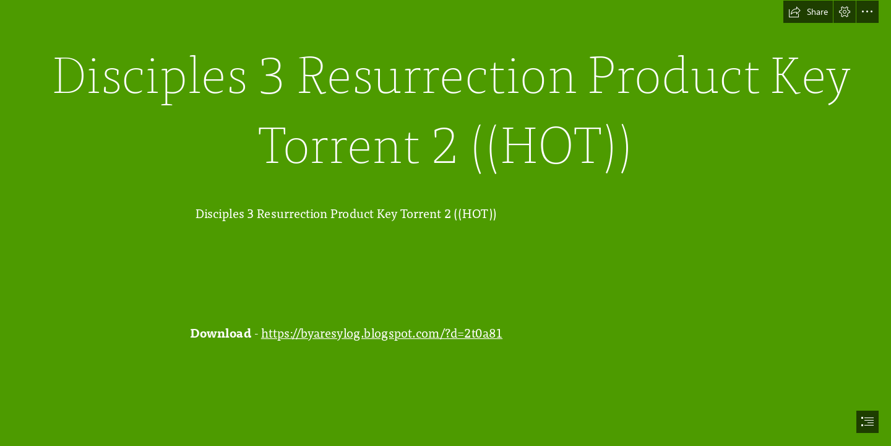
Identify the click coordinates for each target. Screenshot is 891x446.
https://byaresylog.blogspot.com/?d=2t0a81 (381, 333)
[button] (808, 12)
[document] (445, 223)
